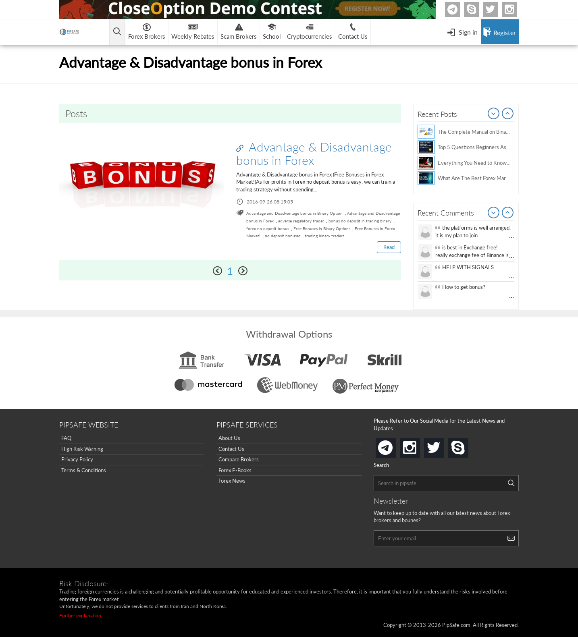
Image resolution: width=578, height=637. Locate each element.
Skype (477, 9)
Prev (493, 114)
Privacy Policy (77, 459)
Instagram (515, 9)
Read (389, 247)
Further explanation (80, 615)
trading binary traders (324, 235)
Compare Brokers (238, 459)
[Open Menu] (462, 31)
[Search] (511, 483)
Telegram (458, 11)
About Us (229, 438)
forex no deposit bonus (267, 228)
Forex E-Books (235, 470)
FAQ (66, 438)
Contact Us (231, 449)
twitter (496, 9)
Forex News (231, 480)
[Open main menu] (117, 32)
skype (466, 445)
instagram (418, 445)
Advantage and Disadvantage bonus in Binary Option (294, 213)
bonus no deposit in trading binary (360, 220)
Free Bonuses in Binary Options (321, 228)
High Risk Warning (82, 449)
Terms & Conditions (83, 470)
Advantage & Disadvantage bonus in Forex (314, 153)
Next (507, 114)
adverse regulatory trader (301, 220)
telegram (394, 447)
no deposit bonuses (282, 235)
